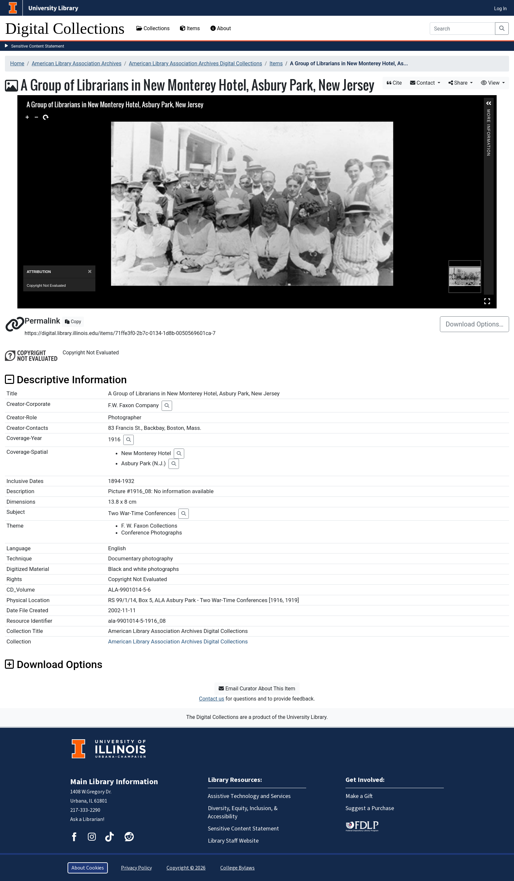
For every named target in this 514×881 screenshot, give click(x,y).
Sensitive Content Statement (37, 46)
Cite (394, 83)
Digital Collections (65, 28)
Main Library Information (114, 781)
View (491, 83)
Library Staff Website (233, 841)
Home (17, 63)
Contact (423, 83)
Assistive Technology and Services (249, 796)
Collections (153, 28)
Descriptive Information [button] (66, 379)
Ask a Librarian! (87, 819)
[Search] (462, 28)
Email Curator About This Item (257, 688)
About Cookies (87, 867)
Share (458, 83)
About (220, 28)
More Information (488, 112)
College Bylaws (237, 867)
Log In (500, 8)
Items (190, 28)
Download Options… (474, 324)
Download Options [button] (53, 664)
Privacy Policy (136, 867)
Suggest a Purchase (370, 808)
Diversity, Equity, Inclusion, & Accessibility (243, 812)
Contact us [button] (211, 699)
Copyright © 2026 (186, 867)
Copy (73, 321)
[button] (488, 103)
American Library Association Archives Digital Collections (195, 63)
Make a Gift (359, 796)
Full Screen (487, 301)
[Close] (89, 271)
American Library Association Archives (77, 63)
